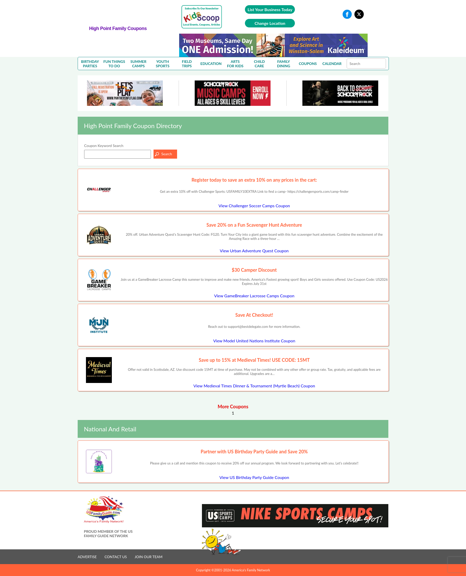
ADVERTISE (87, 557)
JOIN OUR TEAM (149, 557)
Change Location (269, 23)
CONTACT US (116, 557)
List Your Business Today (269, 9)
